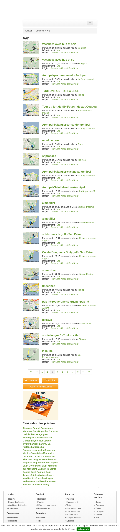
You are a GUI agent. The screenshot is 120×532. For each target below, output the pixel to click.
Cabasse (53, 431)
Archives (69, 494)
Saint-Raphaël (38, 472)
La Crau (43, 444)
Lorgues (82, 48)
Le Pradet (46, 456)
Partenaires (13, 508)
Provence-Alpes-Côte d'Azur (64, 52)
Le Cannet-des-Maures (39, 453)
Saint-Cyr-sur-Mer (32, 466)
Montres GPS (72, 515)
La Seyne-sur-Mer (87, 79)
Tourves (82, 160)
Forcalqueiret (30, 437)
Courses (40, 30)
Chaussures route (73, 508)
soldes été (12, 521)
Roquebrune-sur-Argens (45, 462)
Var (58, 50)
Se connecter (31, 380)
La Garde (36, 447)
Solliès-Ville (42, 481)
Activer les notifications (41, 386)
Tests (68, 505)
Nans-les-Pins (49, 459)
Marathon (41, 518)
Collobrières (29, 434)
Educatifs (70, 521)
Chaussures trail (73, 511)
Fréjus (40, 437)
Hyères (36, 440)
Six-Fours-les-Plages (42, 478)
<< (31, 372)
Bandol (36, 428)
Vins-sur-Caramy (40, 484)
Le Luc (37, 456)
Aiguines (27, 428)
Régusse (27, 462)
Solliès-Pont (85, 323)
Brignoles (43, 431)
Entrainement (72, 502)
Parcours (70, 499)
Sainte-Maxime (86, 207)
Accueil (28, 30)
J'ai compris (83, 529)
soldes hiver (13, 518)
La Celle (34, 444)
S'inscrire (50, 380)
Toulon (81, 95)
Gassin (48, 437)
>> (89, 372)
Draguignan (42, 434)
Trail (39, 521)
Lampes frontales (73, 518)
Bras (80, 144)
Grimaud (27, 440)
